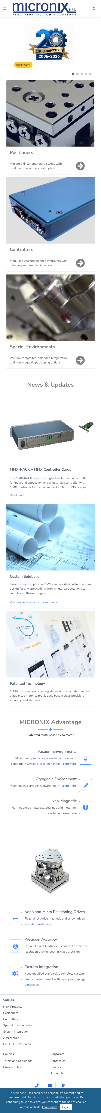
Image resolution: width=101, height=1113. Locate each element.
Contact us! (31, 985)
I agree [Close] (66, 1107)
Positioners (21, 153)
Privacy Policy (12, 1067)
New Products (23, 64)
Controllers (21, 250)
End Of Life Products (17, 1044)
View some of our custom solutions (33, 602)
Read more (17, 495)
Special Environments (32, 347)
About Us (56, 1073)
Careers (55, 1067)
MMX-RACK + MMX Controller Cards (40, 469)
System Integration (15, 1032)
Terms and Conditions (17, 1061)
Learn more (69, 764)
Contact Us (57, 1061)
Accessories (11, 1038)
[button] (73, 74)
